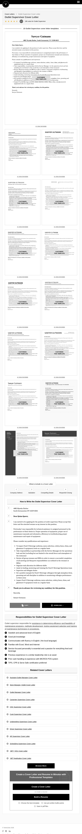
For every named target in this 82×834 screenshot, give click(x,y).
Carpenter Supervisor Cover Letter (22, 700)
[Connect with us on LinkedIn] (10, 831)
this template (41, 78)
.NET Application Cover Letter (20, 758)
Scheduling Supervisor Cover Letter (22, 744)
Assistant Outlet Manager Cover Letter (23, 678)
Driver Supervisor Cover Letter (21, 729)
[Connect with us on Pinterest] (6, 831)
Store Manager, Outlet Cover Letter (22, 685)
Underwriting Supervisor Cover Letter (23, 722)
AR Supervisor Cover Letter (20, 736)
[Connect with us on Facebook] (2, 831)
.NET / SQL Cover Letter (18, 751)
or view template (41, 126)
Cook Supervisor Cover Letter (20, 714)
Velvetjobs (5, 4)
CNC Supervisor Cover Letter (20, 707)
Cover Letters (9, 14)
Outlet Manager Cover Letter (20, 692)
